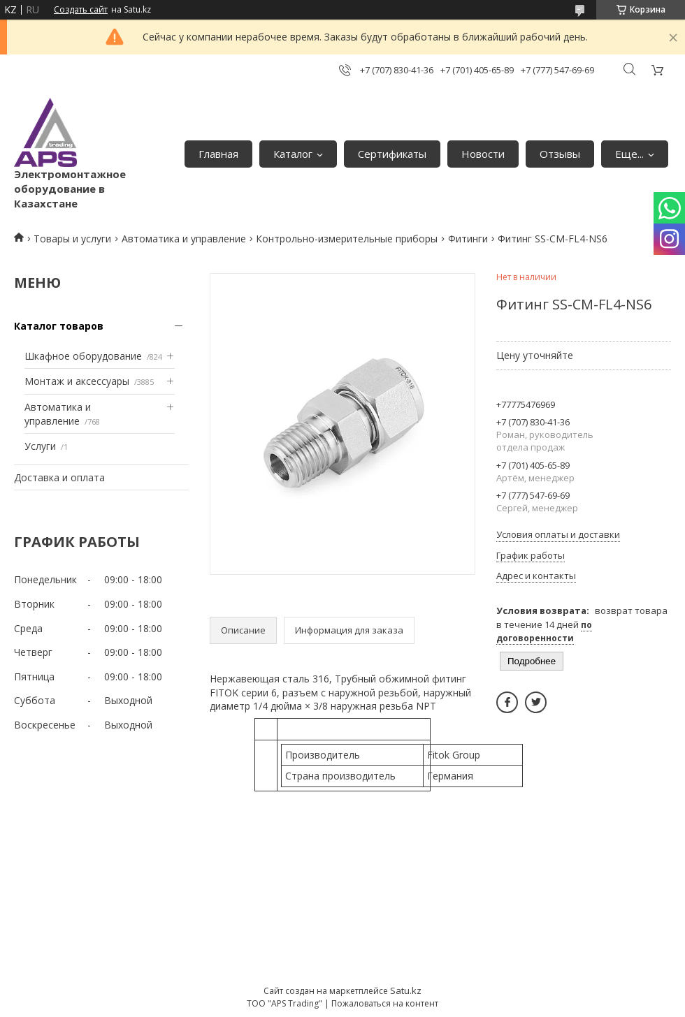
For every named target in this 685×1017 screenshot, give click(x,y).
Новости (483, 154)
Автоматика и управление (184, 238)
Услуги (40, 446)
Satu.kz (405, 990)
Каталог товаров (58, 325)
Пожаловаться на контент (384, 1003)
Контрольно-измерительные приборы (347, 238)
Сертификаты (392, 154)
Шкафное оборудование (83, 356)
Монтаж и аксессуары (76, 381)
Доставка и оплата (59, 477)
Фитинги (468, 238)
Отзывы (560, 154)
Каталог (292, 154)
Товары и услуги (72, 238)
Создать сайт (81, 10)
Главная (218, 154)
